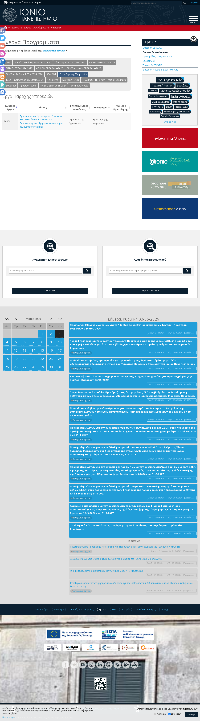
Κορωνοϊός (156, 111)
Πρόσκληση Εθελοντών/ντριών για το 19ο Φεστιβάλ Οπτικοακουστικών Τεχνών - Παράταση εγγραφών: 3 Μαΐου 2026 (128, 326)
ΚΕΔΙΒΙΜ (51, 74)
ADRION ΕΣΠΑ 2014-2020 (49, 68)
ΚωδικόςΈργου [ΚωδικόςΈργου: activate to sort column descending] (10, 107)
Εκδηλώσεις (181, 96)
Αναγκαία (161, 714)
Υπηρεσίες (88, 609)
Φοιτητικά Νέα (170, 79)
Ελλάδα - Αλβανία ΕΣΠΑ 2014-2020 (24, 74)
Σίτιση (169, 106)
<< (7, 318)
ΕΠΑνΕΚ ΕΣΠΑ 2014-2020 (19, 68)
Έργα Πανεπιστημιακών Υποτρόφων (25, 79)
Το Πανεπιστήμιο (40, 609)
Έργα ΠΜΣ (52, 79)
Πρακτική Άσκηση (163, 85)
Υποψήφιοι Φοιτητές (145, 609)
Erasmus (158, 107)
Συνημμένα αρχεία (81, 352)
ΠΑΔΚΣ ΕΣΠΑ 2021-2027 (53, 85)
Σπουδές (73, 609)
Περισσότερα (8, 717)
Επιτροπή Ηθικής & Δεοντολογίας (160, 69)
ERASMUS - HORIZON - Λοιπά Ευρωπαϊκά (104, 79)
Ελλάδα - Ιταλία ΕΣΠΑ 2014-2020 (84, 68)
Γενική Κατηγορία (79, 85)
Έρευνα (15, 28)
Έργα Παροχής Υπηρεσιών (73, 74)
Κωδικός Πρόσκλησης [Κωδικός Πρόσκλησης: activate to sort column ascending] (120, 107)
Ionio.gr (164, 609)
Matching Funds (70, 79)
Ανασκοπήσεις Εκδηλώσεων (177, 111)
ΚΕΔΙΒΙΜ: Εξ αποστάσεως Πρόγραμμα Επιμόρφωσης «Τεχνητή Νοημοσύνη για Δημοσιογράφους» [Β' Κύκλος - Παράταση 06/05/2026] (131, 378)
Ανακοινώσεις (161, 102)
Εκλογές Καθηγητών (170, 116)
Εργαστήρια (149, 60)
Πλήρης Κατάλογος (150, 290)
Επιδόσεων (176, 714)
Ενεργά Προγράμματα (35, 28)
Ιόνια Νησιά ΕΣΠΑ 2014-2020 (70, 62)
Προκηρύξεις (182, 106)
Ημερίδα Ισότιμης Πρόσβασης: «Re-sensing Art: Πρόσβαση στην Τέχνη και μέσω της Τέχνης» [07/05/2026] (125, 546)
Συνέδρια (11, 85)
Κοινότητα (59, 609)
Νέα (114, 609)
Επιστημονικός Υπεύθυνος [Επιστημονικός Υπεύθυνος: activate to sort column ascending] (79, 107)
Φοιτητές (125, 609)
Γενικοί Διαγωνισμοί (159, 96)
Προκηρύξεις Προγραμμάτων (157, 56)
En (194, 2)
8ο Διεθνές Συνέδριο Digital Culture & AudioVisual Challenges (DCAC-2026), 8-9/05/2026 (116, 558)
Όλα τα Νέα (170, 121)
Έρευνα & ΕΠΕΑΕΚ (152, 65)
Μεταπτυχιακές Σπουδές (176, 90)
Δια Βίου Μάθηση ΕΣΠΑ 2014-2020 (32, 62)
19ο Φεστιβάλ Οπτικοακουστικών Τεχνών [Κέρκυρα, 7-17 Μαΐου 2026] (107, 570)
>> (59, 318)
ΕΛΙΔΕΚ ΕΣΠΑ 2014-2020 (102, 62)
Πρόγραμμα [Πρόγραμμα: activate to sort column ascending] (100, 107)
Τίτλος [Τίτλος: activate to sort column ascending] (43, 107)
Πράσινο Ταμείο (28, 85)
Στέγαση (153, 90)
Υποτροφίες (181, 102)
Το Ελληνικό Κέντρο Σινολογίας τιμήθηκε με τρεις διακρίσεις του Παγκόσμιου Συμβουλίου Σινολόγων (126, 527)
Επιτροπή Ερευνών (55, 50)
